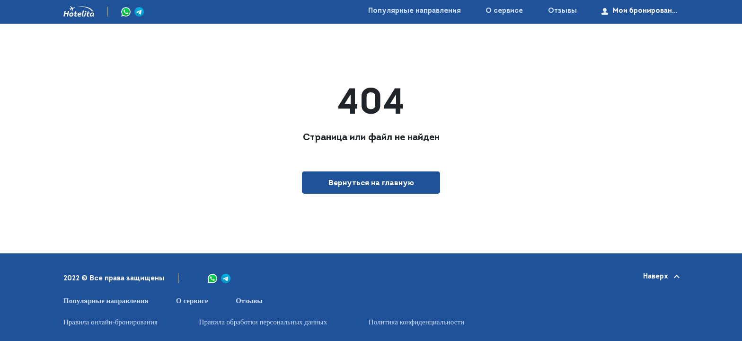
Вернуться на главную (371, 183)
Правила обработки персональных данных (263, 322)
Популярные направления (414, 11)
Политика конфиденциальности (416, 322)
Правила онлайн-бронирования (110, 322)
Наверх (661, 276)
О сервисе (504, 11)
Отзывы (562, 11)
